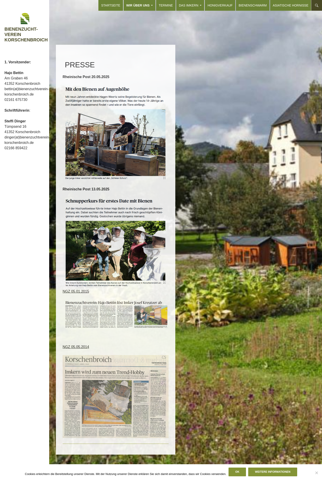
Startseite (110, 5)
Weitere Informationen (272, 471)
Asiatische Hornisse (290, 5)
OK (237, 471)
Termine (166, 5)
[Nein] (316, 472)
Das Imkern (188, 5)
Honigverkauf (220, 5)
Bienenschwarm (253, 5)
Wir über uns (138, 5)
